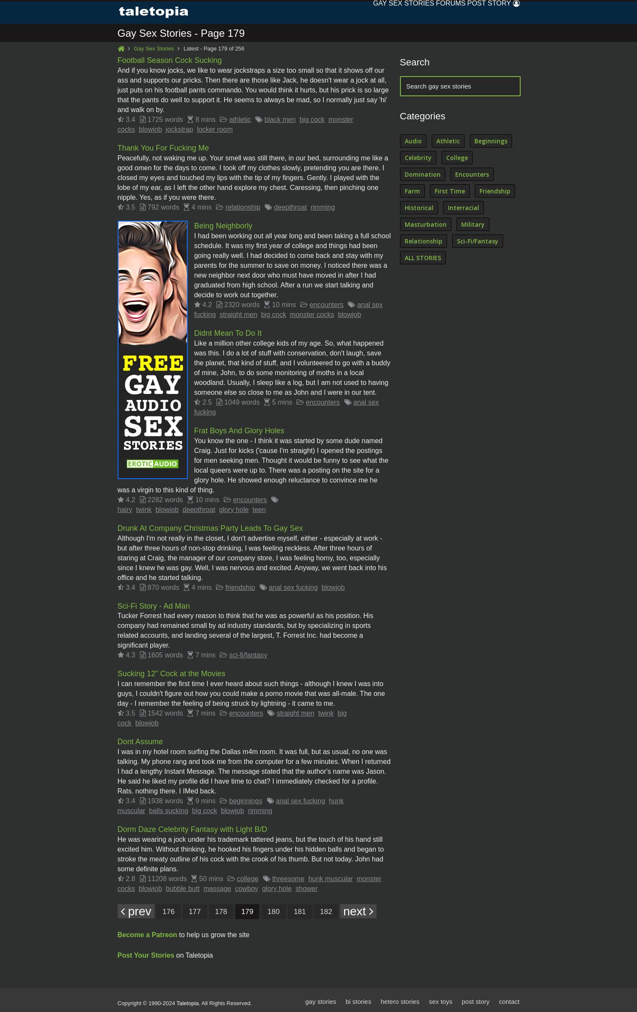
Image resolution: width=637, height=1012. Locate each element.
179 (247, 908)
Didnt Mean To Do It (228, 332)
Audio (413, 141)
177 (195, 908)
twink (143, 508)
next (358, 907)
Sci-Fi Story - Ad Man (154, 604)
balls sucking (168, 807)
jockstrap (179, 129)
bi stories (357, 998)
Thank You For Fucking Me (164, 148)
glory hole (234, 508)
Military (473, 225)
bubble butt (182, 885)
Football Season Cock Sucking (170, 60)
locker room (215, 129)
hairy (125, 508)
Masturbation (426, 225)
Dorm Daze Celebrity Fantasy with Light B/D (193, 826)
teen (259, 508)
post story (475, 998)
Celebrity (418, 158)
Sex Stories (381, 12)
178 (221, 908)
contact (509, 998)
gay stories (320, 998)
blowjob (150, 129)
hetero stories (399, 998)
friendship (240, 585)
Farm (412, 191)
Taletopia (188, 1000)
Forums (429, 12)
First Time (450, 191)
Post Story (476, 12)
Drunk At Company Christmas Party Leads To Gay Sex (211, 526)
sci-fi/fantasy (248, 653)
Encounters (472, 175)
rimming (323, 206)
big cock (312, 119)
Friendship (495, 191)
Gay (342, 12)
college (248, 875)
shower (307, 885)
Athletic (448, 141)
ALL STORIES (423, 258)
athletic (240, 119)
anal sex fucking (293, 585)
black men (280, 119)
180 (273, 908)
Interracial (463, 208)
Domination (423, 175)
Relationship (423, 241)
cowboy (246, 885)
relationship (243, 206)
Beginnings (490, 141)
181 (300, 908)
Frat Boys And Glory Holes (239, 429)
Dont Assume (140, 739)
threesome (288, 875)
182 (326, 908)
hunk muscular (330, 875)
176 (169, 908)
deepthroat (290, 206)
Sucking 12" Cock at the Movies (172, 671)
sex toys (440, 998)
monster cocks (312, 313)
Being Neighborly (223, 225)
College (457, 158)
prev (136, 907)
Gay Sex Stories (154, 49)
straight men (238, 313)
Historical (419, 208)
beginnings (245, 798)
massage (217, 885)
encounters (327, 304)
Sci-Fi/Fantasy (477, 241)
